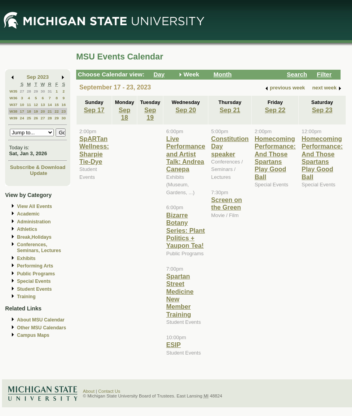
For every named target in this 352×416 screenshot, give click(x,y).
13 (43, 104)
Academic (28, 214)
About (89, 391)
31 (50, 91)
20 (43, 111)
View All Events (34, 206)
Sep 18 (125, 113)
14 (50, 104)
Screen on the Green (226, 203)
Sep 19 (150, 113)
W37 (13, 104)
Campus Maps (33, 335)
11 (29, 104)
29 (36, 91)
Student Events (34, 289)
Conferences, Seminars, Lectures (39, 247)
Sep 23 (322, 109)
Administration (34, 222)
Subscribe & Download (38, 167)
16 (64, 104)
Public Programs (36, 274)
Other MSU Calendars (41, 328)
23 (64, 111)
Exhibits (26, 258)
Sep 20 (186, 109)
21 (50, 111)
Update (38, 173)
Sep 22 (275, 109)
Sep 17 (94, 109)
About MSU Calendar (40, 320)
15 (56, 104)
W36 (13, 98)
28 (29, 91)
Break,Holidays (34, 237)
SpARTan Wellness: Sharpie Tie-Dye (94, 150)
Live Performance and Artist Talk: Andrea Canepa (185, 154)
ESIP (173, 344)
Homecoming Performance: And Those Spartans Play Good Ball (275, 157)
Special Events (34, 281)
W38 (13, 111)
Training (26, 296)
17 (22, 111)
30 (43, 91)
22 (56, 111)
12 (36, 104)
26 (36, 118)
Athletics (27, 229)
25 (29, 118)
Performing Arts (35, 266)
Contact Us (109, 391)
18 (29, 111)
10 (22, 104)
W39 (13, 118)
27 (22, 91)
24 (22, 118)
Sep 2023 (38, 77)
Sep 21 (230, 109)
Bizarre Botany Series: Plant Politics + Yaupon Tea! (185, 230)
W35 (13, 91)
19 (36, 111)
